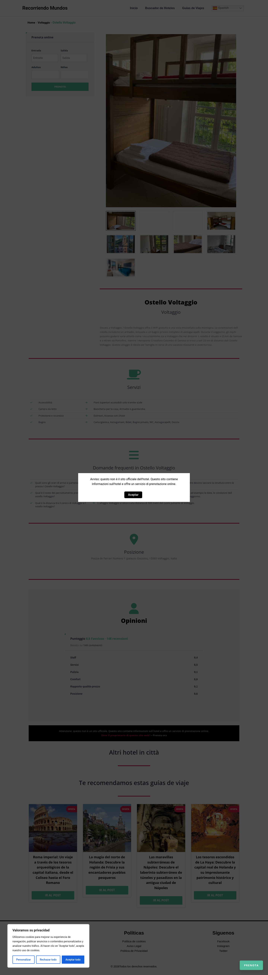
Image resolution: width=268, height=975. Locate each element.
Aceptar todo (73, 959)
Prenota (248, 962)
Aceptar (133, 494)
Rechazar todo (48, 959)
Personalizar (23, 959)
